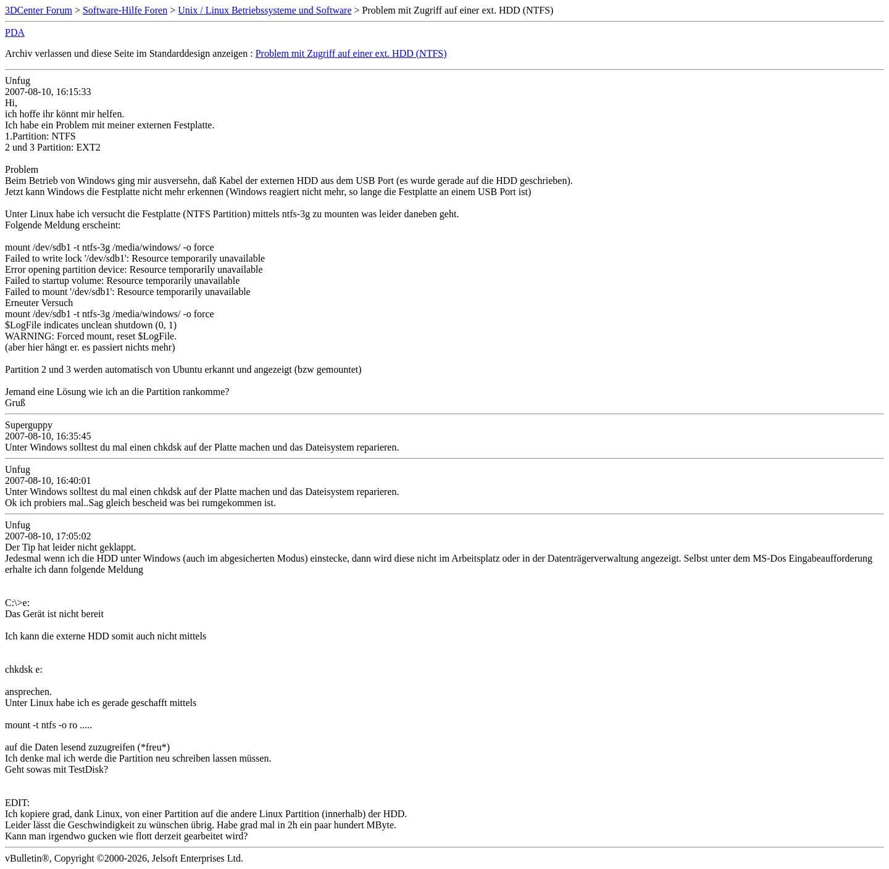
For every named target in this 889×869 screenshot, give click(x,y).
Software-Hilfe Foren (125, 10)
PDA (15, 32)
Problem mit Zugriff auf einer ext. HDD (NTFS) (351, 53)
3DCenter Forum (38, 10)
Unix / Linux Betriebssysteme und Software (264, 10)
